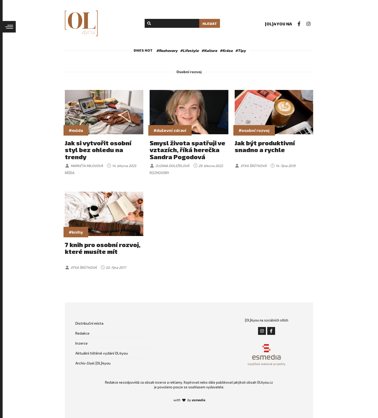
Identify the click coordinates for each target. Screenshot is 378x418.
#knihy (76, 231)
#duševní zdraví (170, 130)
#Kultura (209, 50)
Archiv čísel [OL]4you (93, 363)
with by (189, 400)
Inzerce (81, 343)
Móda (70, 173)
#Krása (226, 50)
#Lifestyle (189, 50)
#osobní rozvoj (254, 130)
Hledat (209, 23)
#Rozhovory (166, 50)
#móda (76, 130)
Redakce (82, 333)
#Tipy (240, 50)
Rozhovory (159, 173)
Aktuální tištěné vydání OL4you (101, 353)
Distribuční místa (89, 323)
